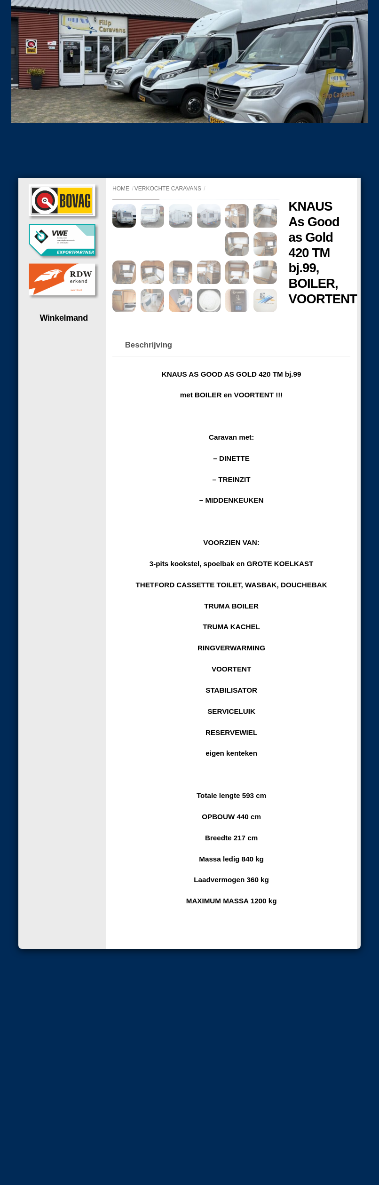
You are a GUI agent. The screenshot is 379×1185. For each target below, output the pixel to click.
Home (120, 188)
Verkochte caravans (167, 188)
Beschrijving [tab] (148, 466)
